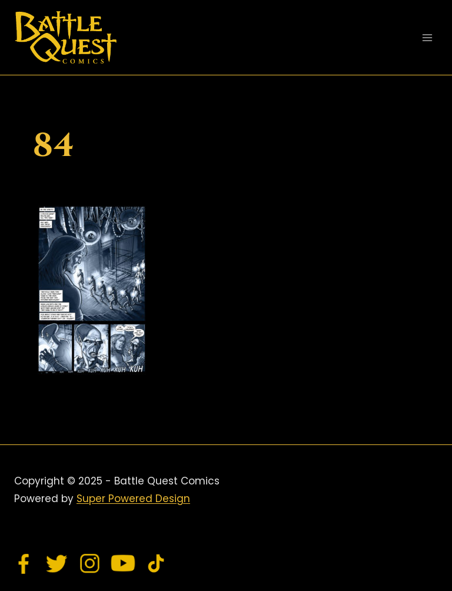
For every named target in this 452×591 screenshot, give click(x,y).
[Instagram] (90, 563)
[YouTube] (123, 563)
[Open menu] (427, 37)
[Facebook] (24, 563)
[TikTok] (156, 563)
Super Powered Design (133, 499)
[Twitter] (57, 563)
